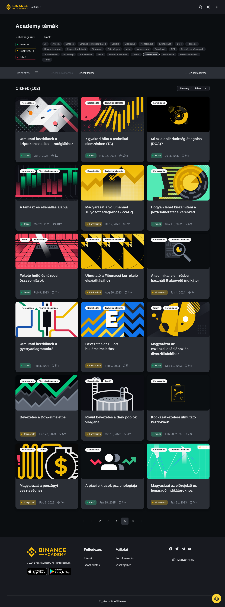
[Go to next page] (142, 521)
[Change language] (209, 7)
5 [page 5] (125, 520)
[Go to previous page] (83, 521)
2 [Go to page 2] (100, 520)
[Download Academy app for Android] (59, 572)
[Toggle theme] (217, 7)
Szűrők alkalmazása (62, 73)
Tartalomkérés (124, 558)
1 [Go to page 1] (92, 520)
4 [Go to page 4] (116, 520)
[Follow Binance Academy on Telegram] (183, 548)
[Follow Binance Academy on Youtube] (189, 549)
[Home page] (17, 7)
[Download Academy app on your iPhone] (37, 572)
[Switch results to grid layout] (36, 73)
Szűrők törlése (86, 73)
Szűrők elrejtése (195, 73)
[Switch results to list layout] (42, 73)
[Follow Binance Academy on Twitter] (177, 548)
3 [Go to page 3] (108, 520)
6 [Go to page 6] (133, 520)
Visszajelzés (123, 565)
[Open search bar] (199, 7)
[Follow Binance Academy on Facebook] (170, 549)
